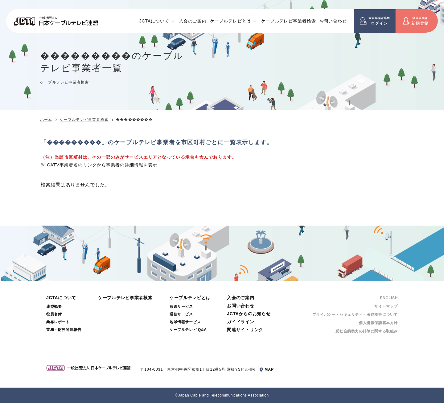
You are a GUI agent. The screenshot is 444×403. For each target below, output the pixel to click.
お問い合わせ (333, 20)
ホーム (46, 119)
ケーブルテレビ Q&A (188, 330)
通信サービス (181, 314)
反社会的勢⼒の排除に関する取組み (366, 331)
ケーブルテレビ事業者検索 (288, 20)
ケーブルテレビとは (230, 20)
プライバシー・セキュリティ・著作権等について (355, 314)
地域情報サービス (185, 322)
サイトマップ (386, 306)
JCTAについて (154, 20)
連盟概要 (54, 306)
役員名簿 (54, 314)
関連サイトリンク (245, 329)
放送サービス (181, 306)
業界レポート (58, 322)
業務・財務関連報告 (63, 330)
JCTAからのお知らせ (248, 313)
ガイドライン (240, 321)
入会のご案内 (193, 20)
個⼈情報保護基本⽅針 (378, 323)
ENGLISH (389, 298)
